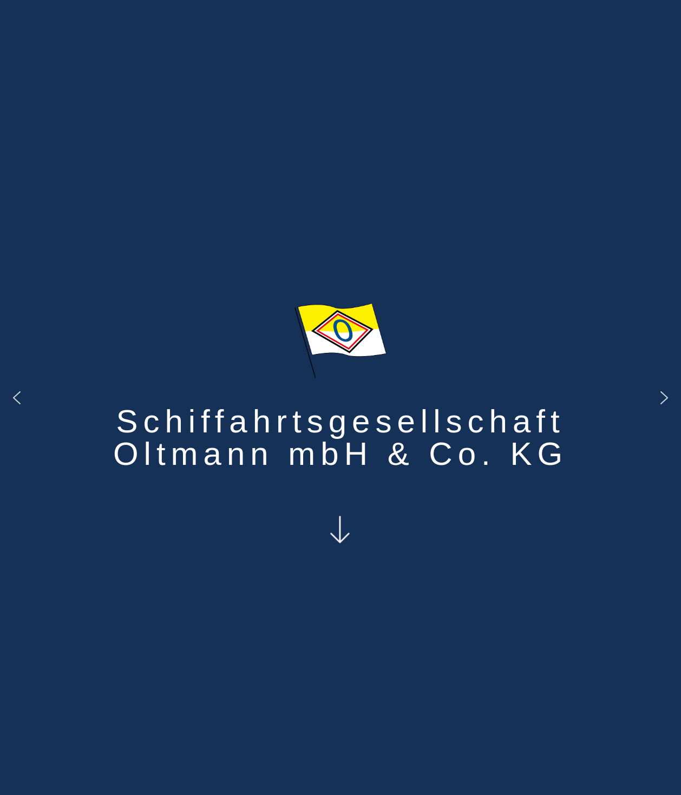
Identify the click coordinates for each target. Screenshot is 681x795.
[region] (340, 397)
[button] (16, 397)
